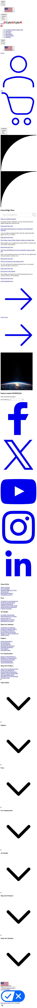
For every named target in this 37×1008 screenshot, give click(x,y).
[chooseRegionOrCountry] (9, 9)
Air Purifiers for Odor (8, 632)
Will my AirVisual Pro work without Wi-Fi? (12, 261)
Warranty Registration (6, 645)
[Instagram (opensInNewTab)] (18, 544)
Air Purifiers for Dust (8, 632)
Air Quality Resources (9, 602)
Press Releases (11, 607)
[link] (3, 3)
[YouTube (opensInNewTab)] (18, 508)
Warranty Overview (5, 643)
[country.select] (9, 11)
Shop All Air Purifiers (9, 676)
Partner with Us (8, 594)
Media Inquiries (5, 589)
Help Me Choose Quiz (9, 677)
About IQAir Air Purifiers (7, 669)
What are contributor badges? (8, 219)
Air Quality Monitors (9, 673)
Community (13, 601)
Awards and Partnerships (5, 592)
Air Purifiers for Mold (8, 628)
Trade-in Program (9, 672)
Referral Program (4, 649)
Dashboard (10, 662)
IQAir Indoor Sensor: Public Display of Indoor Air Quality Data (17, 240)
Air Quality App (5, 615)
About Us (3, 587)
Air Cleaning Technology (9, 607)
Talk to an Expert (7, 658)
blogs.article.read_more (7, 226)
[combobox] (18, 215)
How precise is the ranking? (8, 271)
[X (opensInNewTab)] (18, 472)
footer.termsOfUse (5, 989)
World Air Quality (9, 621)
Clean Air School (9, 659)
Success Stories (9, 605)
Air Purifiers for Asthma (7, 627)
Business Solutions (6, 656)
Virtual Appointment (7, 661)
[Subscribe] (23, 400)
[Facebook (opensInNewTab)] (18, 436)
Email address (4, 399)
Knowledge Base (5, 647)
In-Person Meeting (8, 660)
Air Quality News (5, 601)
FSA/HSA (8, 650)
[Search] (34, 215)
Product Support (5, 641)
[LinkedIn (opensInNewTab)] (18, 581)
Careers (4, 589)
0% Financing (10, 646)
